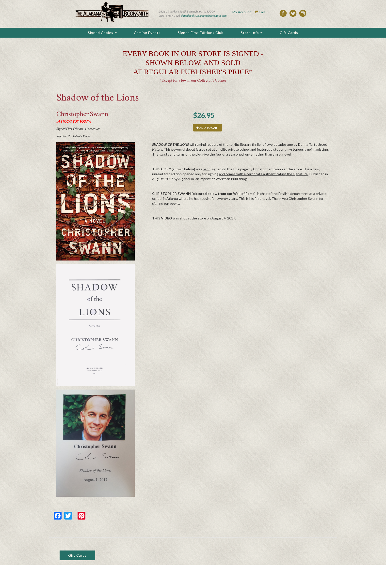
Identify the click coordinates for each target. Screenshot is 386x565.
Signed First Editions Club (201, 32)
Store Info (251, 32)
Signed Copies (102, 32)
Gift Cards (289, 32)
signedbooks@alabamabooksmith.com (203, 15)
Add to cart (207, 127)
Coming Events (147, 32)
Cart (262, 12)
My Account (241, 12)
